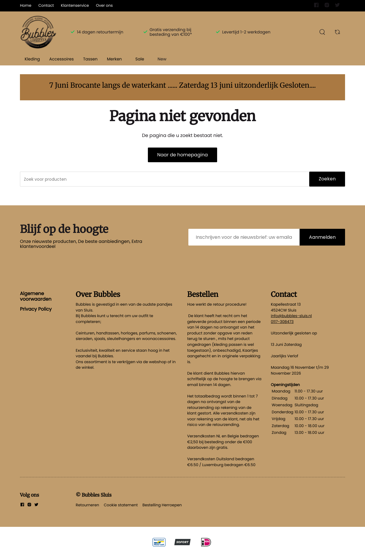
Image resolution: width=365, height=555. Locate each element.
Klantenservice (75, 5)
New (162, 59)
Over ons (104, 5)
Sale (139, 59)
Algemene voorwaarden (35, 296)
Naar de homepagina (182, 154)
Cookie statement (121, 505)
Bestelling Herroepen (162, 505)
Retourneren (87, 505)
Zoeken (327, 178)
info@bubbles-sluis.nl (291, 316)
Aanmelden (322, 237)
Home (25, 5)
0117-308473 (282, 321)
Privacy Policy (36, 309)
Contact (46, 5)
